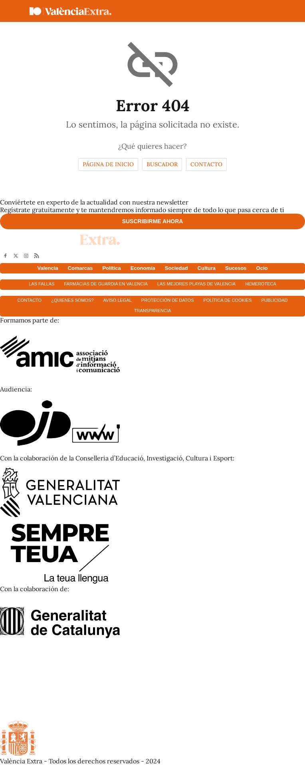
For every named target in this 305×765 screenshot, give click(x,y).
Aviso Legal (117, 300)
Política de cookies (227, 300)
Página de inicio (108, 164)
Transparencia (152, 310)
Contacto (206, 164)
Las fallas (41, 283)
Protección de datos (167, 300)
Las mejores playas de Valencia (196, 283)
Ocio (262, 268)
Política (111, 268)
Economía (143, 268)
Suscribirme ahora (152, 221)
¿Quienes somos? (72, 300)
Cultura (207, 268)
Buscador (162, 164)
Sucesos (235, 268)
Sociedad (176, 268)
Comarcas (80, 268)
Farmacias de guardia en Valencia (105, 283)
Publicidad (274, 300)
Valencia (48, 268)
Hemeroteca (260, 283)
